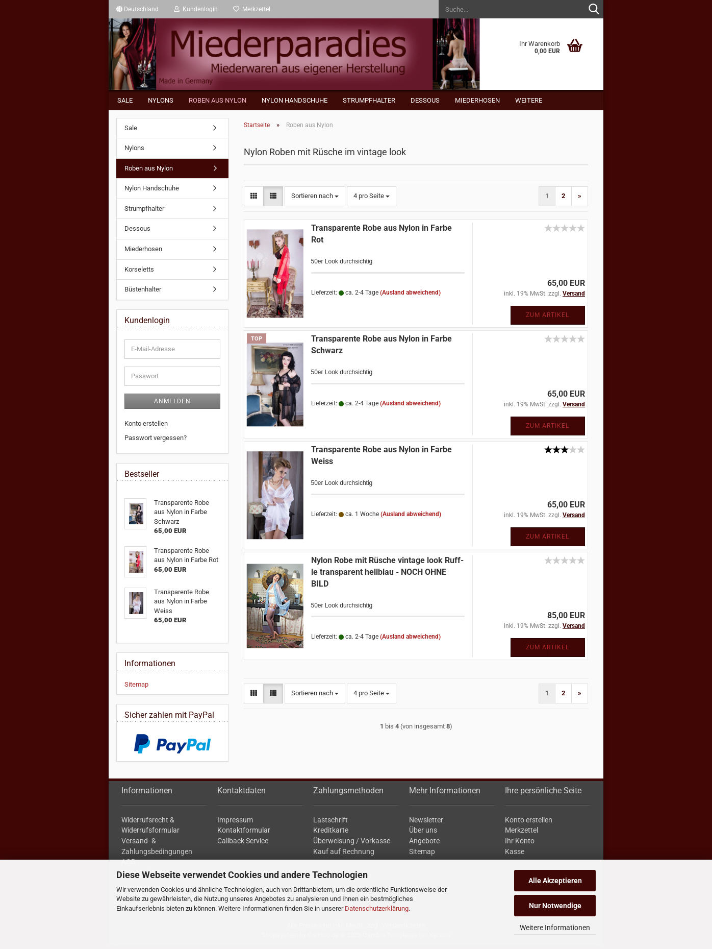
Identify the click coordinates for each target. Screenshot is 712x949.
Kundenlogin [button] (196, 9)
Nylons (160, 100)
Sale (125, 100)
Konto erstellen (146, 425)
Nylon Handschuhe (294, 100)
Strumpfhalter (369, 100)
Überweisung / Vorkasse (351, 843)
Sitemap (136, 686)
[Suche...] (593, 10)
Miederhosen (477, 100)
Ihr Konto (520, 843)
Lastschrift (330, 822)
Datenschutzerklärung (377, 908)
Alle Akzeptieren (555, 881)
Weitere (528, 100)
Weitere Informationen (555, 927)
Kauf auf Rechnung (343, 853)
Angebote (424, 843)
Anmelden (172, 403)
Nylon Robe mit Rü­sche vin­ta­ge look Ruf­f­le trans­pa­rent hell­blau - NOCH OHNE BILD (387, 574)
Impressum (235, 822)
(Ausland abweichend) (410, 294)
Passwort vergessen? (155, 440)
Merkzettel (251, 9)
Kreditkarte (330, 833)
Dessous (425, 100)
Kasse (514, 853)
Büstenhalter (142, 292)
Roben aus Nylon (217, 100)
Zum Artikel (547, 317)
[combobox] (315, 198)
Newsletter (426, 822)
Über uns (423, 833)
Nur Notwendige (555, 906)
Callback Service (242, 843)
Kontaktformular (243, 833)
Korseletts (139, 271)
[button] (137, 9)
